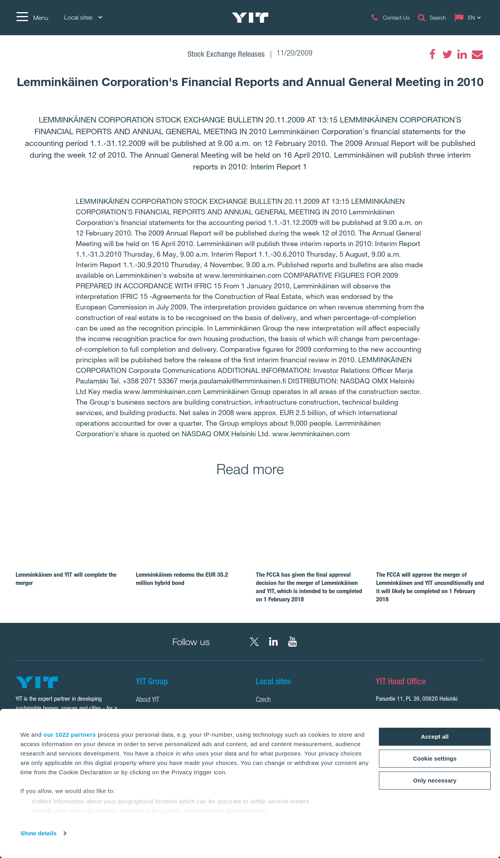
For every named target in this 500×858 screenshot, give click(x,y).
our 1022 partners (69, 734)
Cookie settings (435, 758)
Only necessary (435, 780)
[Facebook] (432, 54)
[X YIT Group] (254, 641)
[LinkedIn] (462, 54)
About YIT (147, 700)
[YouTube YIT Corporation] (292, 641)
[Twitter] (447, 54)
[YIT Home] (250, 18)
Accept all (435, 736)
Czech (263, 700)
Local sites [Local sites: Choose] (83, 17)
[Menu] (32, 17)
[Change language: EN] (469, 17)
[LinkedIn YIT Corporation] (273, 641)
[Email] (477, 54)
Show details (38, 833)
